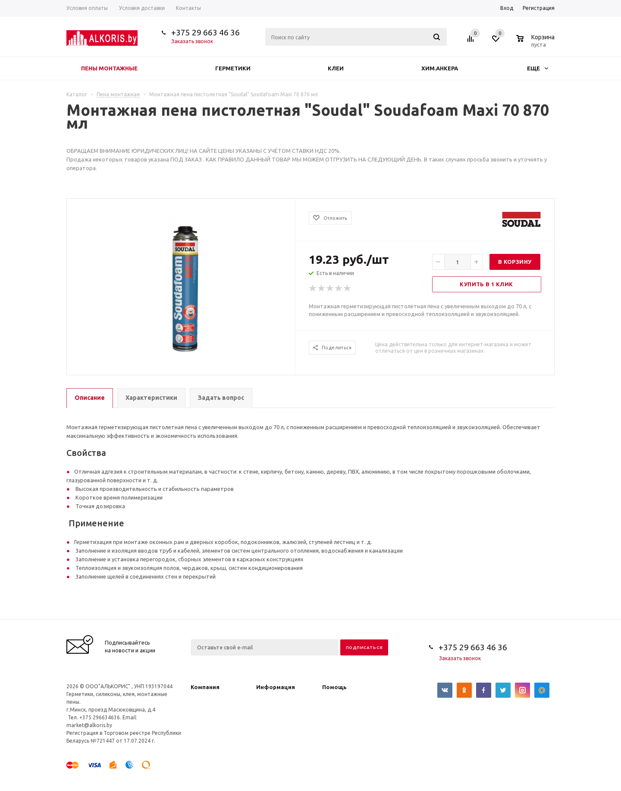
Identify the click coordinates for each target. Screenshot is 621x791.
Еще (537, 68)
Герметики (233, 68)
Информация (275, 687)
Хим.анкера (439, 68)
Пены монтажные (109, 68)
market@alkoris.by (89, 725)
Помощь (334, 687)
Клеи (336, 68)
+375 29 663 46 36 (205, 32)
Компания (205, 687)
